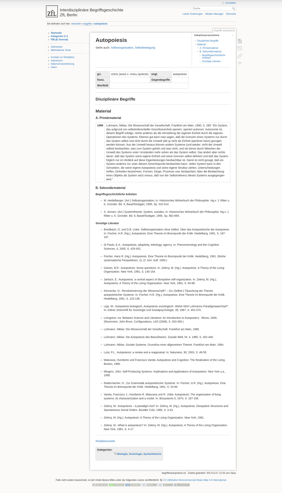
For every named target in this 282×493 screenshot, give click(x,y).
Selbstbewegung (145, 47)
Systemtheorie (152, 453)
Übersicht (231, 14)
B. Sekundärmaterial (210, 51)
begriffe (88, 23)
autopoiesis (101, 23)
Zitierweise (56, 46)
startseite (76, 23)
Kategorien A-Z (59, 36)
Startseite (56, 33)
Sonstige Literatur (211, 61)
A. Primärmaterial (209, 48)
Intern (54, 67)
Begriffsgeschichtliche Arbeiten (213, 56)
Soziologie (135, 453)
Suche (234, 8)
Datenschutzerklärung (62, 64)
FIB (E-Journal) (59, 39)
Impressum (57, 60)
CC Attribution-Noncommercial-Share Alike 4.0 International (194, 480)
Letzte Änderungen (193, 14)
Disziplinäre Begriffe (208, 40)
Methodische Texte (61, 50)
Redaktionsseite (105, 441)
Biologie (122, 453)
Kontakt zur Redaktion (63, 57)
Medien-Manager (214, 14)
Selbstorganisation (122, 47)
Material (201, 44)
